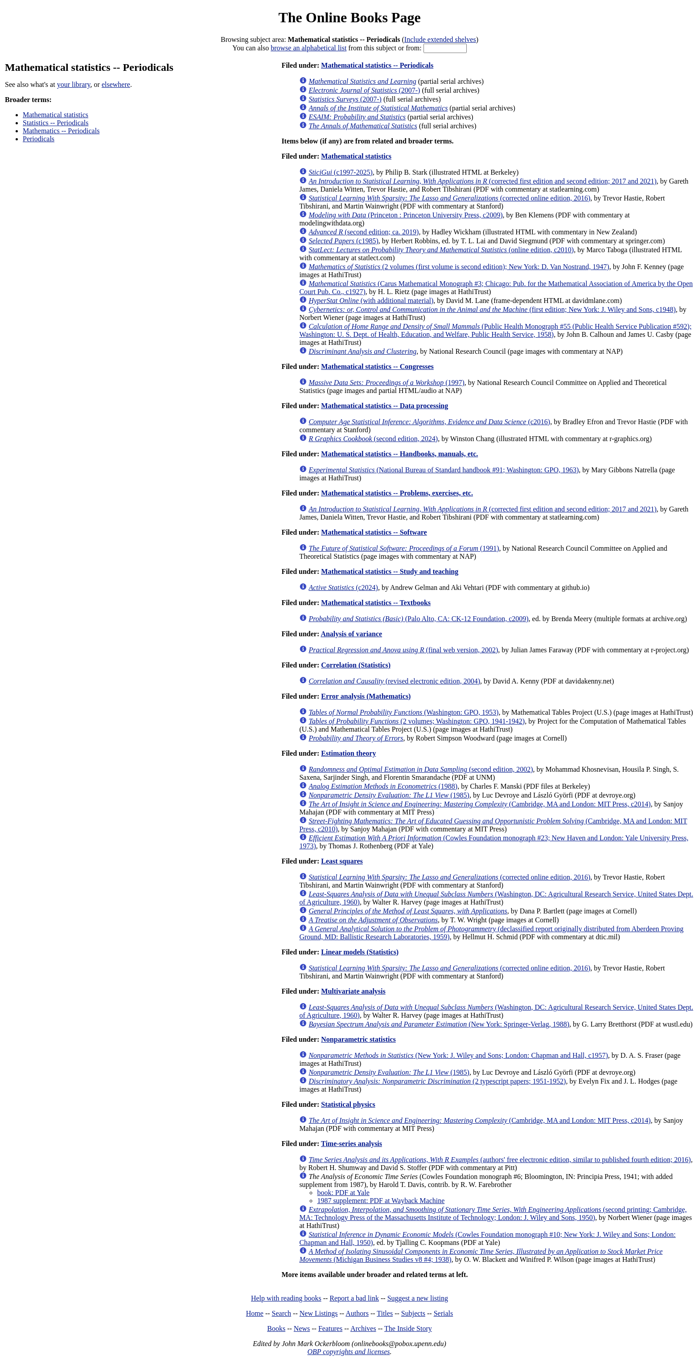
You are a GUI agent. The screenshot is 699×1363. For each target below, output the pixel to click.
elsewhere (116, 84)
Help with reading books (286, 1298)
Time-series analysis (351, 1143)
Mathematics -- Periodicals (61, 131)
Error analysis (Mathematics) (366, 696)
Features (330, 1328)
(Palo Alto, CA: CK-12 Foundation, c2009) (418, 618)
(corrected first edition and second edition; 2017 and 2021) (482, 181)
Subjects (413, 1313)
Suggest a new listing (417, 1298)
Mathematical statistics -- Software (374, 532)
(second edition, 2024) (373, 438)
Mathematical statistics (55, 115)
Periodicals (38, 139)
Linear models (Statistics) (360, 952)
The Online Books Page (349, 17)
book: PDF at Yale (343, 1192)
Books (276, 1328)
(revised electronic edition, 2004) (394, 681)
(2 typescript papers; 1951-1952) (437, 1081)
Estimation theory (348, 753)
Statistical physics (348, 1104)
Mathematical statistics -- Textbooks (376, 602)
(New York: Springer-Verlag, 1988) (438, 1024)
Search (282, 1313)
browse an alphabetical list (308, 48)
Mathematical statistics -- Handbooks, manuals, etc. (399, 454)
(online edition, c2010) (441, 250)
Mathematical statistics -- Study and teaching (389, 571)
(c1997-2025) (340, 172)
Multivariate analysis (353, 991)
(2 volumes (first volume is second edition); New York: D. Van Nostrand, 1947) (458, 266)
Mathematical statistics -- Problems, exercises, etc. (397, 493)
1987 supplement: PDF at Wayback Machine (380, 1200)
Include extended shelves (440, 39)
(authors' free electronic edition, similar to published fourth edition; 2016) (499, 1159)
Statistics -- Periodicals (56, 123)
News (302, 1328)
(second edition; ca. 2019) (363, 232)
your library (73, 84)
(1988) (382, 786)
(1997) (386, 382)
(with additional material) (370, 300)
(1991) (403, 548)
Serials (443, 1313)
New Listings (319, 1313)
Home (254, 1313)
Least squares (342, 861)
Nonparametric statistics (358, 1039)
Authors (357, 1313)
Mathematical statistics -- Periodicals (377, 65)
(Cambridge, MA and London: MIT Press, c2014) (479, 804)
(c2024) (343, 587)
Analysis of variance (351, 634)
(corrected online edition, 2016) (449, 198)
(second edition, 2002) (420, 769)
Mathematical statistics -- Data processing (384, 405)
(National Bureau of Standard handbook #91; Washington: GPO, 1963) (443, 470)
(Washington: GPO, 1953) (403, 712)
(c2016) (429, 422)
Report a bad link (354, 1298)
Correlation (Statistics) (356, 665)
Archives (363, 1328)
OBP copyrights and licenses (348, 1351)
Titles (385, 1313)
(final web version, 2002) (403, 650)
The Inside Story (408, 1328)
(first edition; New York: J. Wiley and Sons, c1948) (491, 309)
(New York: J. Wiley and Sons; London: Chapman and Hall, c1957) (458, 1055)
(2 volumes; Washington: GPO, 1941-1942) (416, 721)
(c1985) (343, 241)
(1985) (388, 795)
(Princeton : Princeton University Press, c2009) (405, 215)
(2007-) (364, 90)
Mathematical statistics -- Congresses (377, 366)
